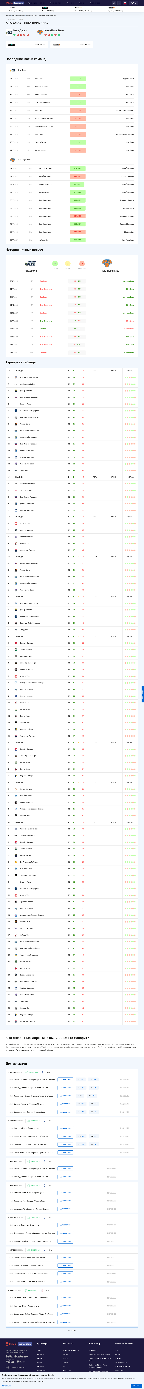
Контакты (118, 1358)
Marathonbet (41, 1370)
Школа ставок (96, 3)
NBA (46, 1072)
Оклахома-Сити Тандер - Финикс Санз (29, 1112)
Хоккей (65, 1358)
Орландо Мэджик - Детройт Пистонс (29, 1265)
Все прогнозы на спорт (71, 1350)
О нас (117, 1350)
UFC (64, 1366)
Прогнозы (71, 3)
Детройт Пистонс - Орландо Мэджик (29, 1104)
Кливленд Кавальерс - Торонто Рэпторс (30, 1144)
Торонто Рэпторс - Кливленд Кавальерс (30, 1282)
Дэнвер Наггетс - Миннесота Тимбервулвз (31, 1136)
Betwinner (40, 1366)
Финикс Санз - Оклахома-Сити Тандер (29, 1257)
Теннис (65, 1362)
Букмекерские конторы (37, 3)
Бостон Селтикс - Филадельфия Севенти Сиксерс (34, 1080)
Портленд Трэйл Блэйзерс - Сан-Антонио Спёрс (33, 1241)
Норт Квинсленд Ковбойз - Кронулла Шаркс (98, 1373)
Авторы (117, 1354)
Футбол (65, 1354)
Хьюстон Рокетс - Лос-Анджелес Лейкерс (31, 1274)
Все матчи (92, 1350)
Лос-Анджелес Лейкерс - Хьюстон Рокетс (31, 1088)
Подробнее (124, 1079)
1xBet (39, 1350)
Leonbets (40, 1358)
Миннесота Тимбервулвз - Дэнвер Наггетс (31, 1209)
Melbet (39, 1362)
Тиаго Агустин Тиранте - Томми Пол (100, 1359)
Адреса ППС (119, 1370)
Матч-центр (72, 1330)
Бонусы (82, 3)
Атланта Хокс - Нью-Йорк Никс (26, 1225)
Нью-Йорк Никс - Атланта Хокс (26, 1128)
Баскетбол (31, 1072)
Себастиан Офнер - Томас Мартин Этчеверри (98, 1366)
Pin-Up (39, 1375)
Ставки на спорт (56, 3)
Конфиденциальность (122, 1366)
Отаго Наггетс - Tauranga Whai (99, 1354)
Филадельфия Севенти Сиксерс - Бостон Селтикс (34, 1233)
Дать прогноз (66, 1079)
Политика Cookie (121, 1362)
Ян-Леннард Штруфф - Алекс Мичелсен (99, 1379)
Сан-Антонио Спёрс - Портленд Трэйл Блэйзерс (33, 1096)
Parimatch (40, 1354)
